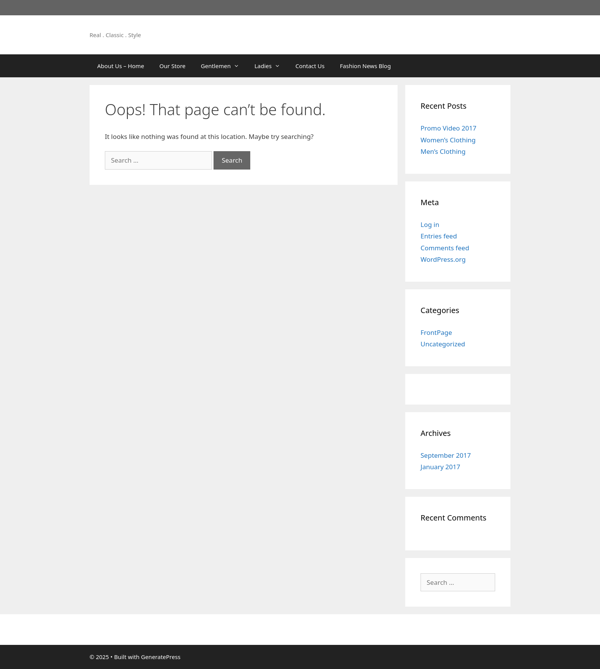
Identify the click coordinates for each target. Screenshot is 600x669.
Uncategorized (443, 343)
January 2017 (440, 466)
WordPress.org (443, 259)
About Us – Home (120, 66)
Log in (430, 224)
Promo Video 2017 (448, 128)
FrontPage (436, 332)
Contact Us (309, 66)
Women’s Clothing (448, 139)
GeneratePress (160, 657)
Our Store (173, 66)
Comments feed (445, 247)
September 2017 (446, 455)
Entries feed (439, 236)
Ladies (271, 65)
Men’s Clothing (443, 151)
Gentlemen (224, 65)
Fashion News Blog (365, 66)
